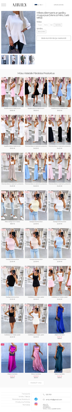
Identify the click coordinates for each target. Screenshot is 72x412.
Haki (51, 25)
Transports (26, 394)
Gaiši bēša (58, 25)
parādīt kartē (56, 408)
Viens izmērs (41, 31)
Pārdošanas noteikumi (21, 399)
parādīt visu (36, 383)
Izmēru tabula (24, 396)
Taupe (40, 25)
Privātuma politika (23, 402)
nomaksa (26, 405)
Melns (46, 25)
